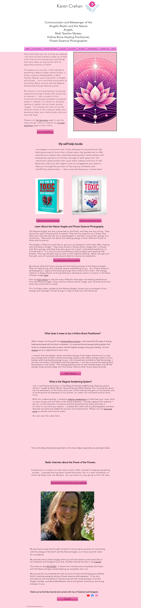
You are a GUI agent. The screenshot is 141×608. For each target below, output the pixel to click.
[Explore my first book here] (90, 220)
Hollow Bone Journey (38, 83)
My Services (42, 120)
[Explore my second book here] (48, 220)
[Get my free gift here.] (45, 132)
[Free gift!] (67, 599)
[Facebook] (92, 595)
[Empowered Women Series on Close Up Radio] (69, 482)
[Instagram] (96, 595)
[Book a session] (70, 373)
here (46, 275)
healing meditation (77, 399)
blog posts (42, 279)
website (34, 350)
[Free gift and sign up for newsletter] (66, 260)
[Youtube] (88, 595)
